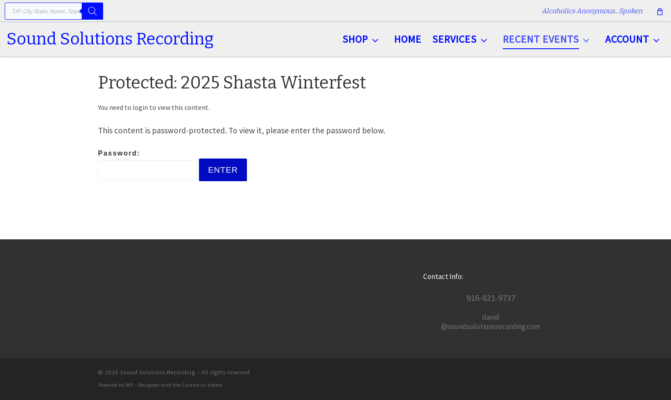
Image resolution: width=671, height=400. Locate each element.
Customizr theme (202, 385)
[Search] (92, 11)
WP (129, 385)
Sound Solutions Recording (157, 372)
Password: (147, 165)
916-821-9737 (490, 297)
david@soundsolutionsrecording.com (490, 321)
